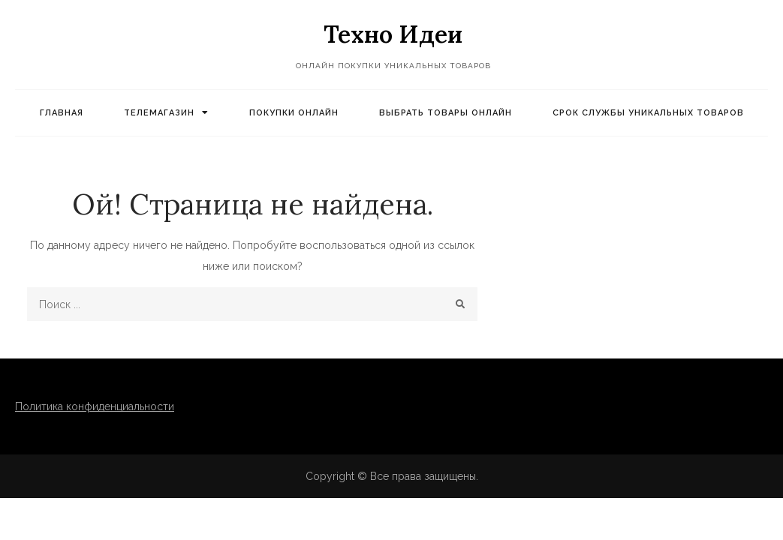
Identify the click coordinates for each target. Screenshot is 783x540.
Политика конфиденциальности (94, 406)
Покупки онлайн (294, 113)
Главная (61, 113)
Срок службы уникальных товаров (648, 113)
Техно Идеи (393, 34)
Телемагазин (159, 113)
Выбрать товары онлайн (445, 113)
